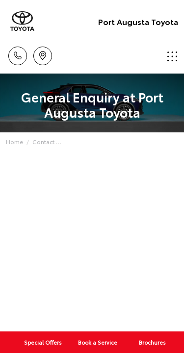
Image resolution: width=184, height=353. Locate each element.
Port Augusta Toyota (138, 21)
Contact (43, 141)
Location (42, 54)
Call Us (17, 54)
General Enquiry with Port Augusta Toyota (121, 141)
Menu (172, 56)
